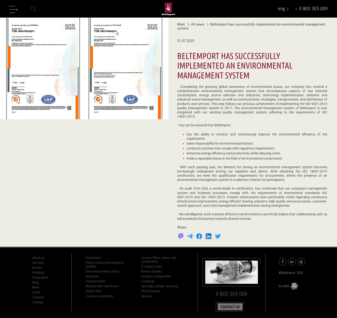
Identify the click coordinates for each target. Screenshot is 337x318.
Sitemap (37, 302)
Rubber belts (94, 291)
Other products (151, 291)
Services (146, 296)
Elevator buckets (151, 271)
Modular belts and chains (102, 286)
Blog (35, 282)
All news (196, 24)
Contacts (38, 297)
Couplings (147, 281)
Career (36, 292)
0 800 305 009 (313, 8)
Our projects (40, 277)
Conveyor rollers (151, 266)
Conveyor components (156, 276)
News (35, 287)
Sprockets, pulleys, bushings (159, 286)
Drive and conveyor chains (103, 271)
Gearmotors (93, 258)
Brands (37, 267)
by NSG (288, 286)
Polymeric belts (96, 281)
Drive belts (92, 276)
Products (38, 272)
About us (38, 258)
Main (181, 24)
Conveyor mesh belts (99, 296)
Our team (38, 263)
